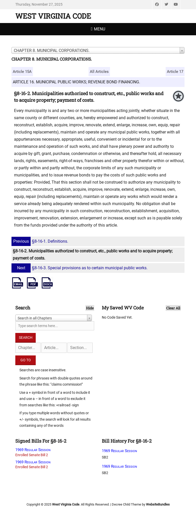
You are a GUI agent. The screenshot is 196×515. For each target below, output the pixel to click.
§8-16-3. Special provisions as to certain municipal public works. (80, 267)
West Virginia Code (53, 16)
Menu (99, 29)
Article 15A (22, 71)
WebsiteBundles (158, 504)
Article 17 (175, 71)
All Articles (99, 71)
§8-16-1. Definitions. (40, 241)
